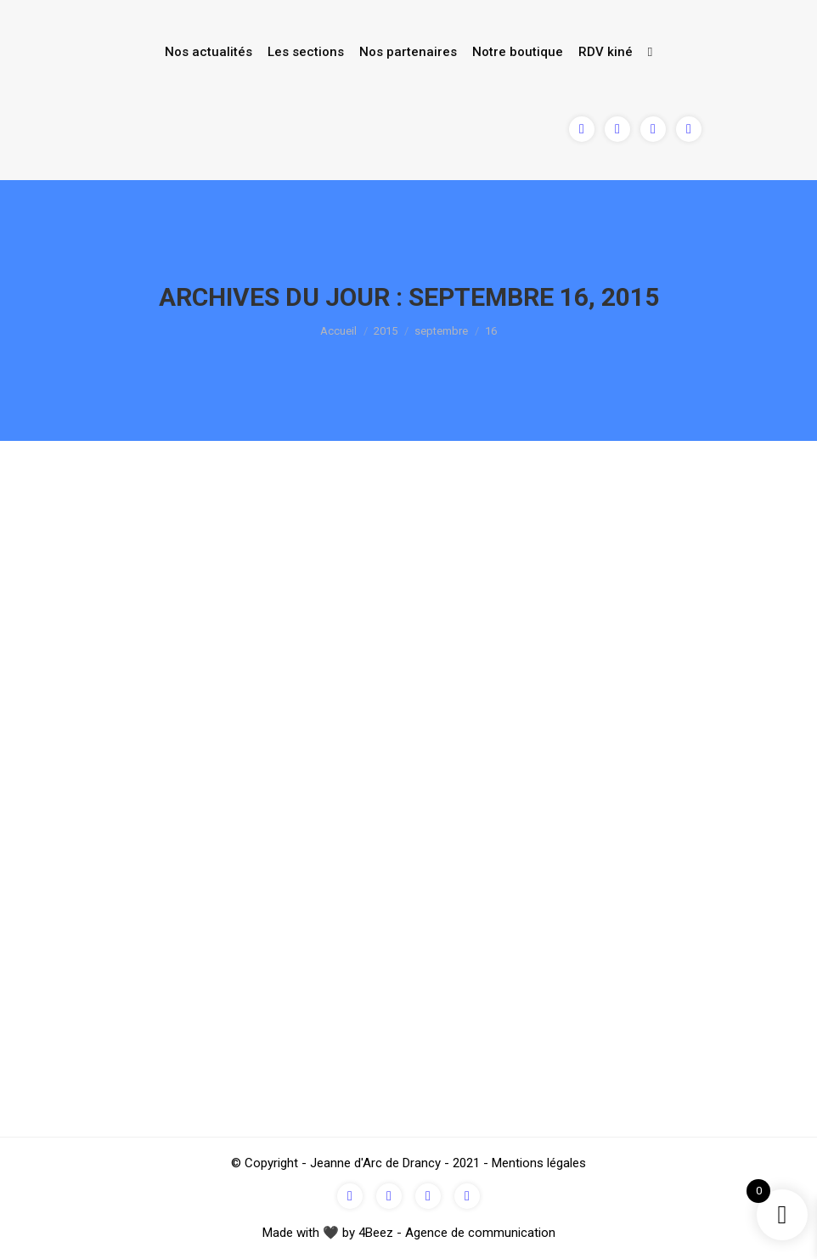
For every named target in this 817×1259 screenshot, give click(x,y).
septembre (441, 331)
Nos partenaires (408, 51)
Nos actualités (208, 51)
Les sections (306, 51)
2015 (385, 331)
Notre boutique (517, 51)
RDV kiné (605, 51)
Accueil (338, 331)
